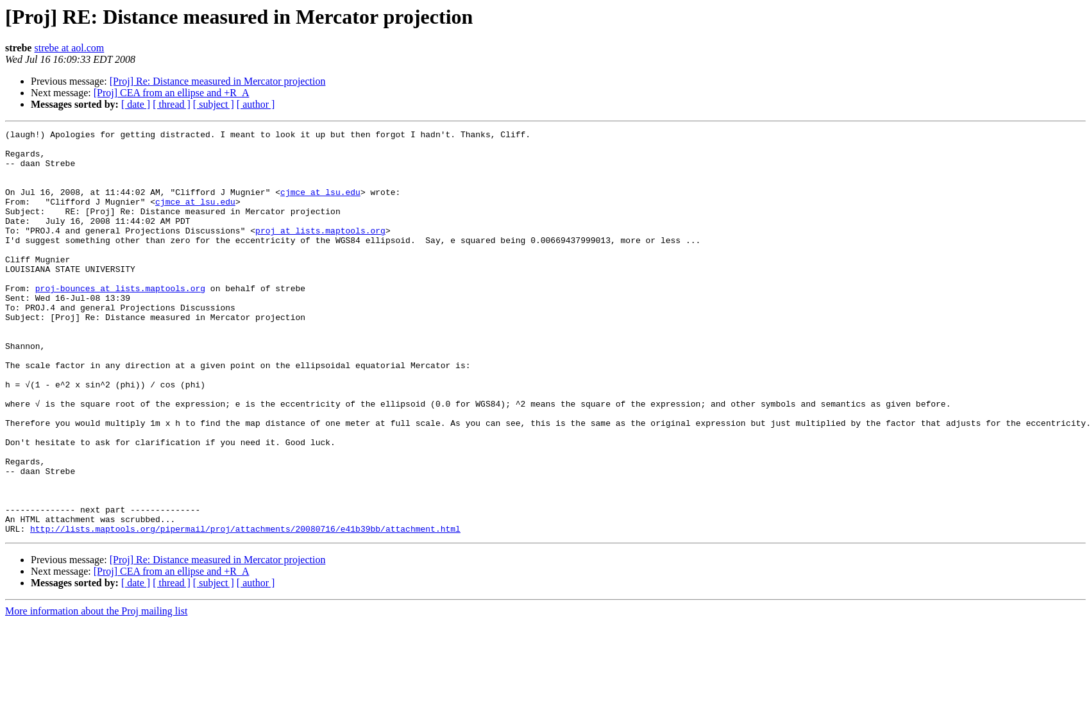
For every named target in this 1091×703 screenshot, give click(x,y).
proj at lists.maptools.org (320, 251)
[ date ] (135, 104)
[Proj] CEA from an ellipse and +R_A (171, 92)
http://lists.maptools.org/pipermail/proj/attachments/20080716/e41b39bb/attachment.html (245, 609)
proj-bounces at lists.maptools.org (120, 320)
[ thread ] (171, 104)
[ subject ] (213, 104)
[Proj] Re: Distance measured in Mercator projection (218, 81)
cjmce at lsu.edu (320, 205)
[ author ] (256, 104)
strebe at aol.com (69, 47)
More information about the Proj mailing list (96, 691)
